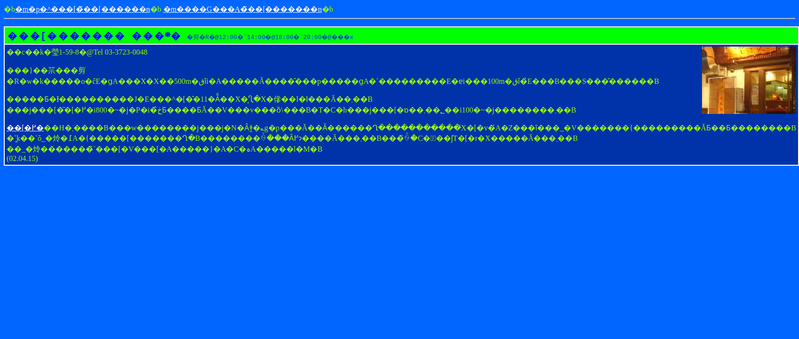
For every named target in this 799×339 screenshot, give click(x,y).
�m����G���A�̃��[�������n (242, 9)
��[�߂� (25, 128)
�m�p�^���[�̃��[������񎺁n (82, 9)
